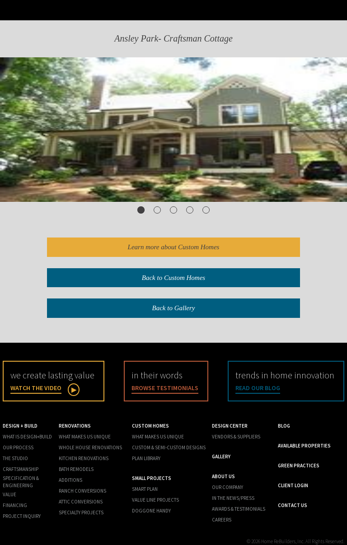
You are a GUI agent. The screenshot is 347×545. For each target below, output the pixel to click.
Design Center (230, 426)
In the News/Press (233, 498)
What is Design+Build (27, 436)
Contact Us (292, 505)
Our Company (227, 487)
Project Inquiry (22, 516)
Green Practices (298, 465)
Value (9, 494)
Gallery (221, 456)
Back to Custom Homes (173, 277)
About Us (223, 476)
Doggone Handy (151, 511)
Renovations (75, 426)
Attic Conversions (81, 501)
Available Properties (304, 446)
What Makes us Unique (158, 436)
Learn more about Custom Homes (174, 247)
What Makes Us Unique (85, 436)
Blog (284, 426)
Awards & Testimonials (238, 509)
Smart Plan (145, 489)
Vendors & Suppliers (236, 436)
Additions (70, 480)
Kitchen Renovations (83, 458)
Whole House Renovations (90, 447)
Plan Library (146, 458)
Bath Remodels (76, 469)
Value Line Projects (155, 500)
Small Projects (151, 478)
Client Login (293, 485)
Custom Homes (150, 426)
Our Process (18, 447)
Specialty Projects (81, 512)
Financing (15, 505)
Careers (221, 520)
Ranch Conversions (82, 491)
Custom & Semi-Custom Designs (169, 447)
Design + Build (20, 426)
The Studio (15, 458)
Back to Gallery (173, 308)
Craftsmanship (20, 469)
